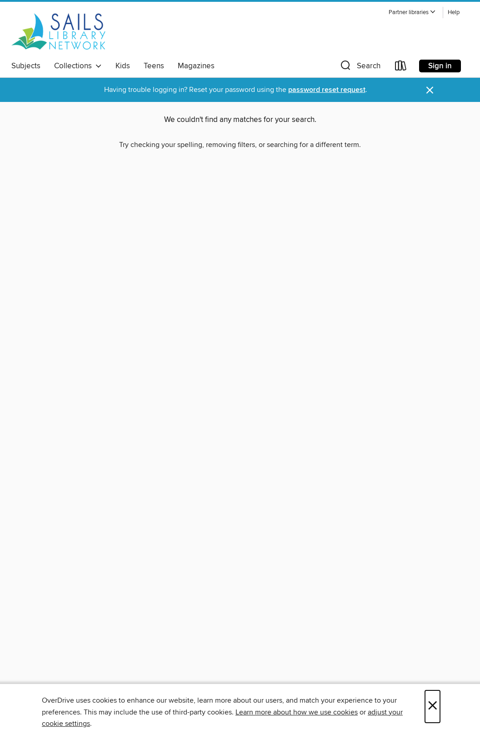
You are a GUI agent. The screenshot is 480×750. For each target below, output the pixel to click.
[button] (412, 12)
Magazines (196, 66)
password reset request (326, 90)
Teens (154, 66)
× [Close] (432, 706)
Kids (122, 66)
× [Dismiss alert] (430, 90)
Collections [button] (78, 66)
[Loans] (401, 67)
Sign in (440, 66)
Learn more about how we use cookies (296, 712)
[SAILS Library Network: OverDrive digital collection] (59, 31)
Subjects (25, 66)
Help (454, 12)
